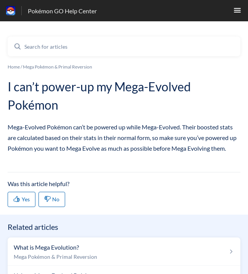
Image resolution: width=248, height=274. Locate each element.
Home (14, 67)
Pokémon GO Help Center (62, 10)
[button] (237, 12)
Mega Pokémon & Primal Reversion (57, 67)
